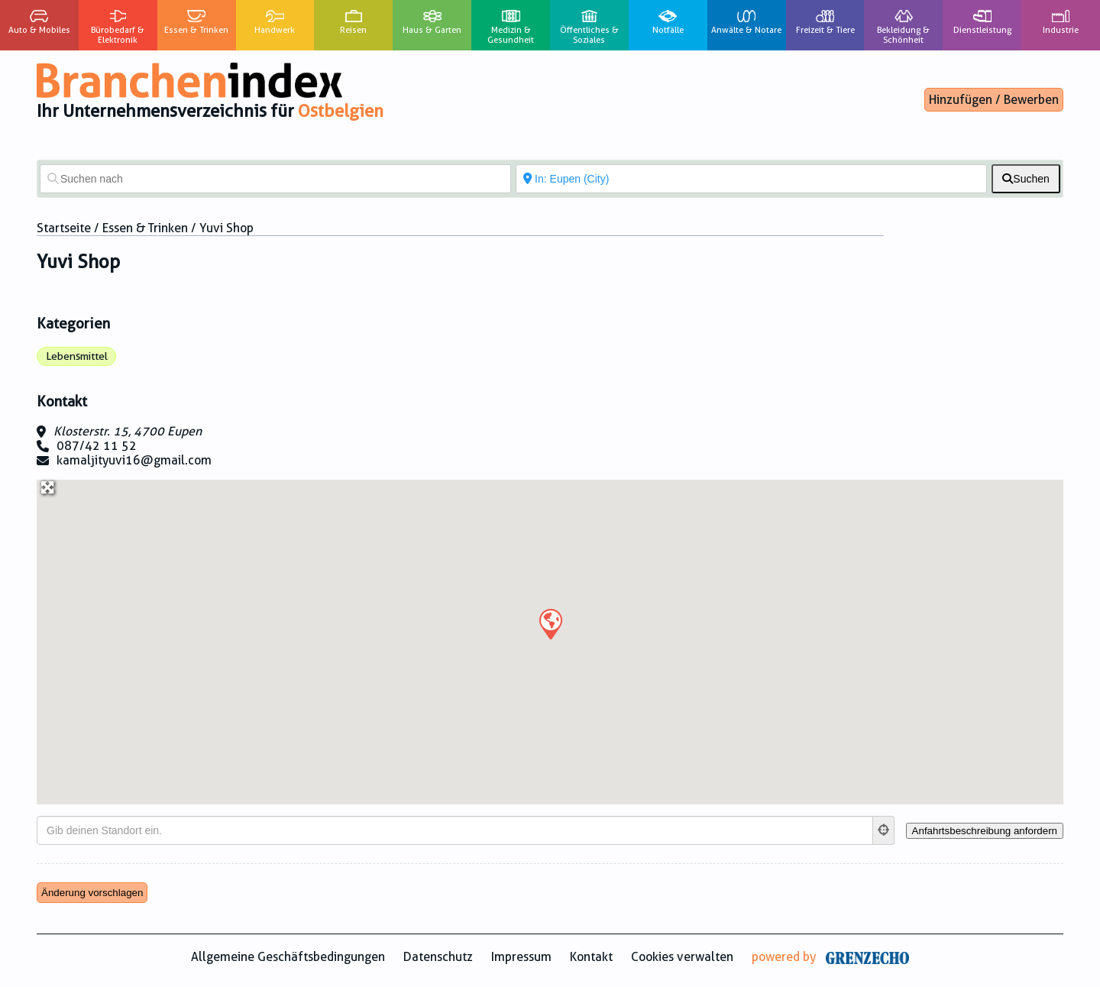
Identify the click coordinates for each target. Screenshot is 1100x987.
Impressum (521, 957)
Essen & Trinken (145, 228)
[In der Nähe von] (751, 178)
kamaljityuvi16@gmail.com (134, 460)
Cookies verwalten (682, 957)
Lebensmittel (77, 356)
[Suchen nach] (275, 178)
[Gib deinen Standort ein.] (455, 830)
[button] (550, 623)
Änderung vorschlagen (92, 892)
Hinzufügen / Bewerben (994, 99)
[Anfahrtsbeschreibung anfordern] (984, 831)
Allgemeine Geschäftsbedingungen (288, 957)
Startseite (64, 228)
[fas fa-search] (1026, 178)
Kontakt (591, 957)
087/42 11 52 (97, 445)
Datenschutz (438, 957)
